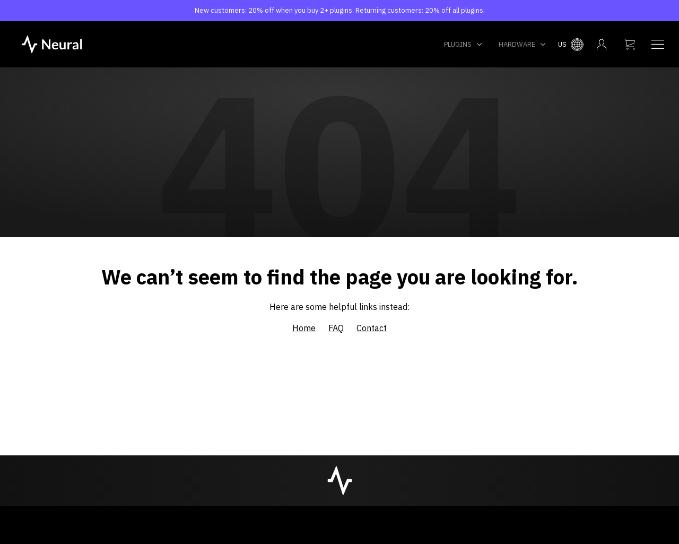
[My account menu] (601, 44)
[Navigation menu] (657, 44)
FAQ (336, 328)
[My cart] (630, 44)
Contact (371, 328)
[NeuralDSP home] (52, 43)
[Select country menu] (571, 44)
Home (304, 328)
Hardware (522, 44)
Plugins (463, 44)
